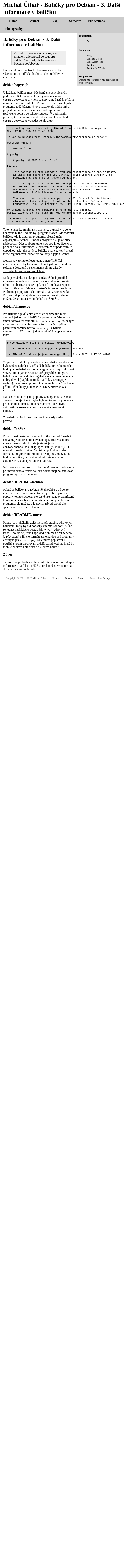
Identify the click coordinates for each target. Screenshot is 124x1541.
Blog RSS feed (94, 58)
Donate (82, 79)
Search (81, 600)
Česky (90, 41)
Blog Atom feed (95, 61)
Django (106, 600)
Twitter (90, 64)
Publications (96, 21)
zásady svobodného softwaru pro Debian (32, 288)
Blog (54, 21)
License (56, 600)
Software (75, 21)
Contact (33, 21)
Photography (14, 28)
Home (13, 21)
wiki (66, 311)
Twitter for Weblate (97, 68)
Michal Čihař (40, 600)
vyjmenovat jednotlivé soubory (30, 273)
